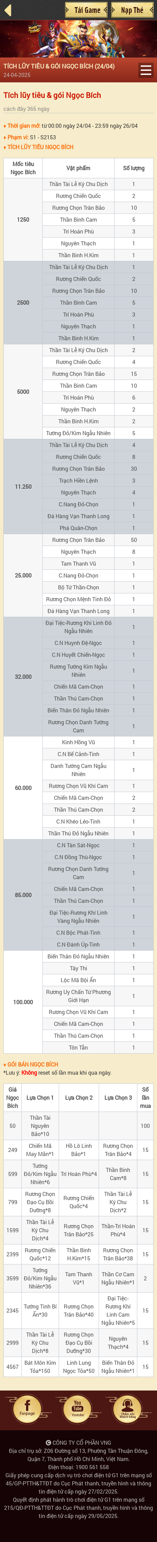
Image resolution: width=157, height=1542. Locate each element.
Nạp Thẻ (132, 10)
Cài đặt (86, 10)
